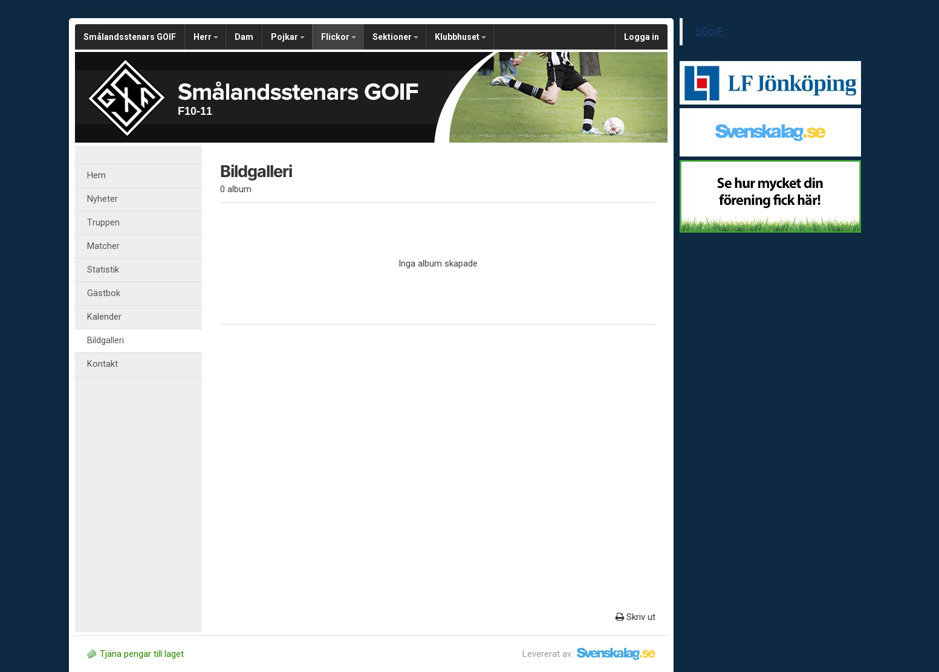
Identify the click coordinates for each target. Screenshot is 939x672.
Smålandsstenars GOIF (129, 37)
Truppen (103, 223)
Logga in (641, 37)
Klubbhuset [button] (460, 37)
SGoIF (709, 31)
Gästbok (103, 293)
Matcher (103, 246)
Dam (244, 37)
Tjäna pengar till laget (135, 653)
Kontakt (102, 364)
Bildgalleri (105, 340)
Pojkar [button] (288, 37)
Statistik (103, 270)
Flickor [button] (338, 37)
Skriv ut (635, 617)
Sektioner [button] (395, 37)
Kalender (104, 317)
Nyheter (102, 199)
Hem (96, 175)
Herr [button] (205, 37)
